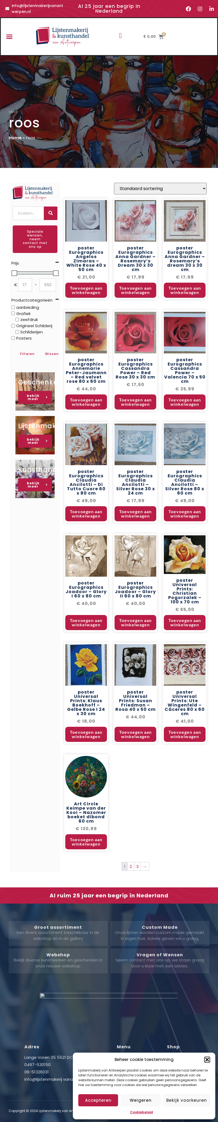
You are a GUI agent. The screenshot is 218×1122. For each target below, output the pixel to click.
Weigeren (141, 1100)
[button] (207, 1059)
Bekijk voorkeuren (186, 1100)
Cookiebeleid (141, 1112)
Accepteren (98, 1100)
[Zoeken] (50, 213)
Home (15, 138)
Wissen (52, 354)
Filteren (27, 354)
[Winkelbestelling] (160, 227)
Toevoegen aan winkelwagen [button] (86, 329)
